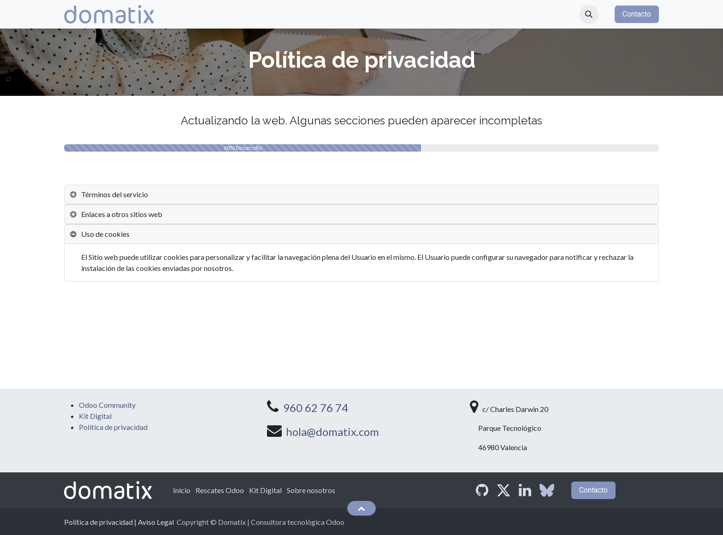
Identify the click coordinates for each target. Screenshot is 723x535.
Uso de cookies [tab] (105, 233)
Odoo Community (107, 404)
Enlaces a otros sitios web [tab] (121, 214)
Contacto (636, 14)
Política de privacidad (113, 427)
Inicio (181, 490)
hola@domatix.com (332, 431)
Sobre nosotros (311, 490)
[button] (589, 14)
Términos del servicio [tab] (114, 194)
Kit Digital (95, 416)
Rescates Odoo (220, 490)
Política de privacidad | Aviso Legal (119, 521)
